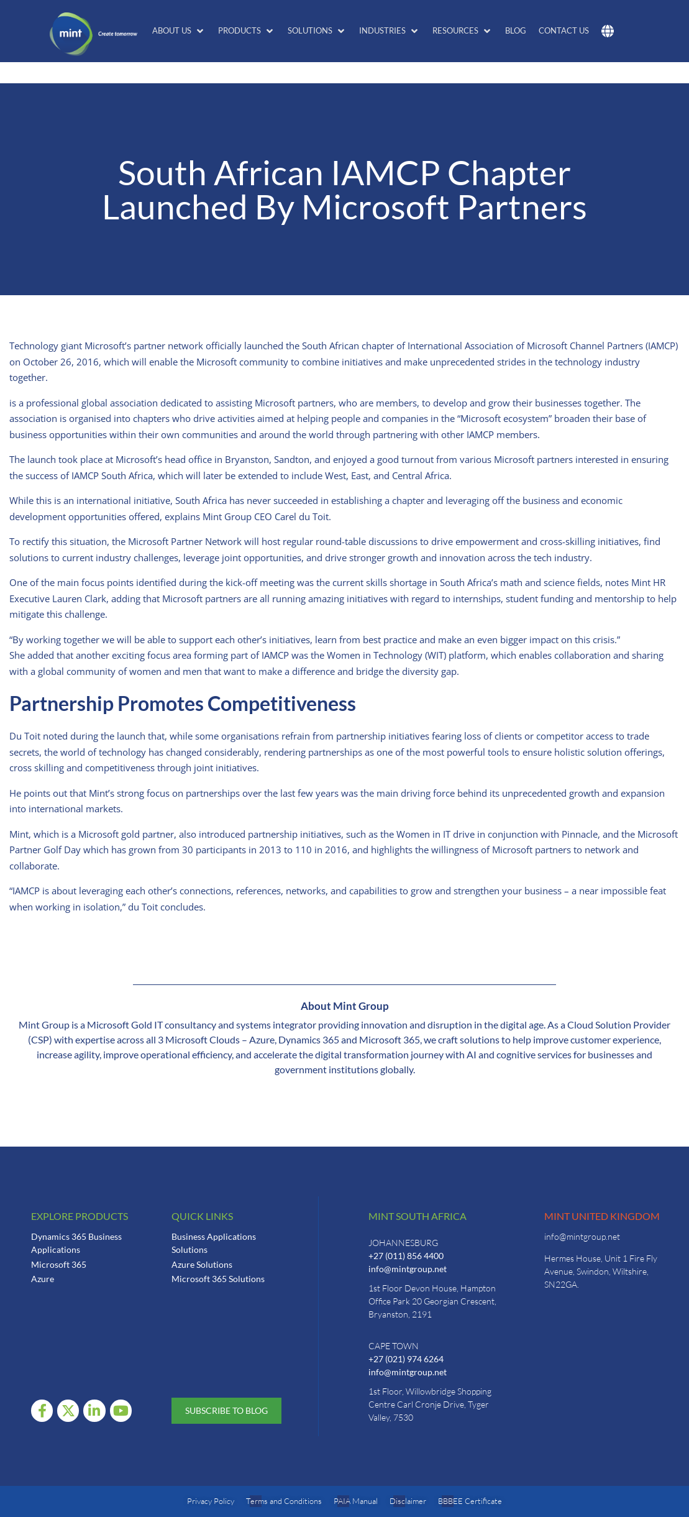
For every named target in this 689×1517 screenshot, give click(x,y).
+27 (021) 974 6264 (406, 1359)
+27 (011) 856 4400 (406, 1255)
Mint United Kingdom (602, 1216)
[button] (179, 31)
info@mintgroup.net (407, 1268)
